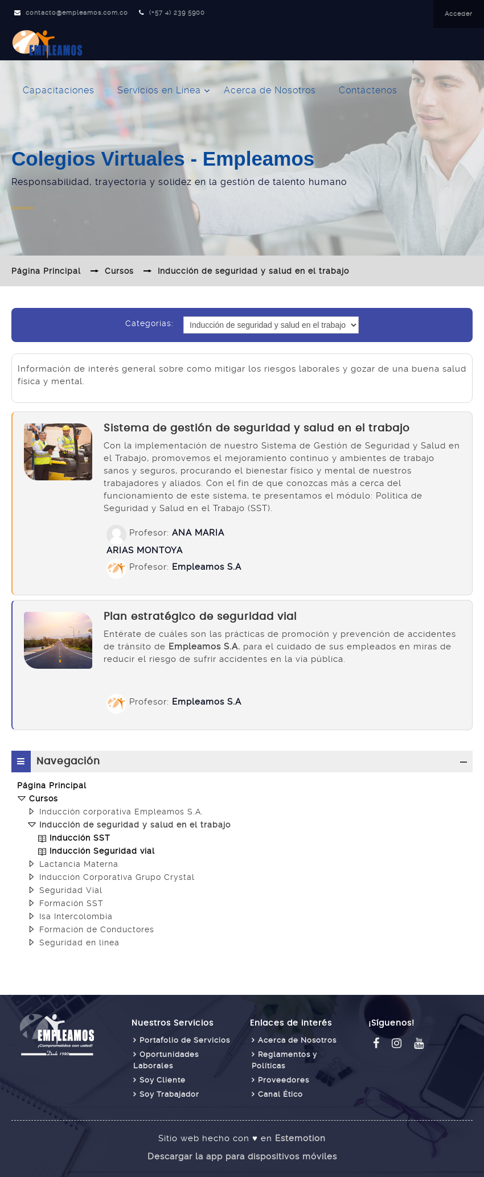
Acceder (459, 14)
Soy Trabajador (169, 1094)
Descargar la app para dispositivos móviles (242, 1156)
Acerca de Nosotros (270, 90)
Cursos (43, 798)
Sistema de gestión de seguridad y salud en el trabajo (257, 428)
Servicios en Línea (159, 90)
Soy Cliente (163, 1080)
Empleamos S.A (206, 567)
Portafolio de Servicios (185, 1040)
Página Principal (52, 785)
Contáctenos (368, 90)
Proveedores (283, 1080)
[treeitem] (242, 785)
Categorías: (149, 323)
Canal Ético (280, 1094)
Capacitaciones (59, 90)
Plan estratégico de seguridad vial (200, 617)
